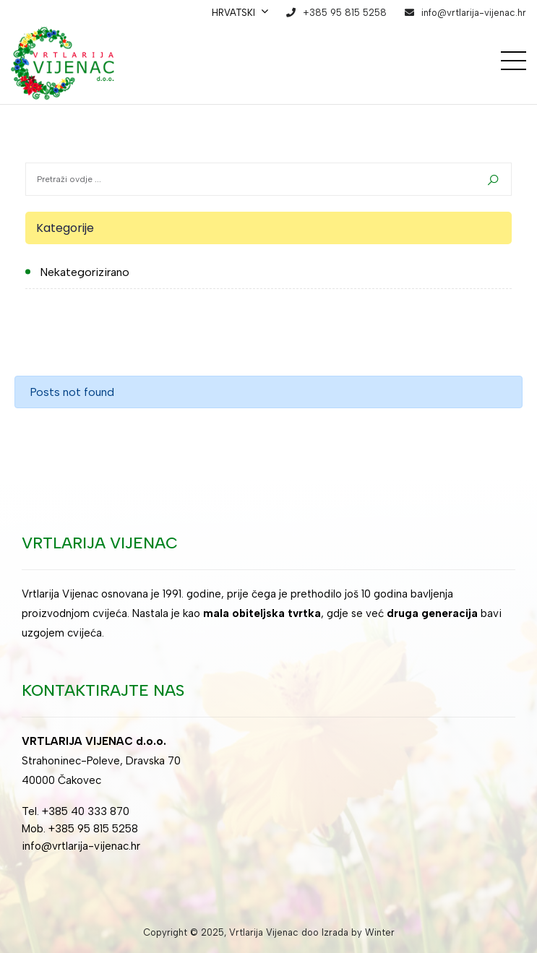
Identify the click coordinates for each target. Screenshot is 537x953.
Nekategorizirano (84, 272)
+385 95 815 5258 (345, 12)
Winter (380, 932)
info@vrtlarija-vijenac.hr (473, 12)
